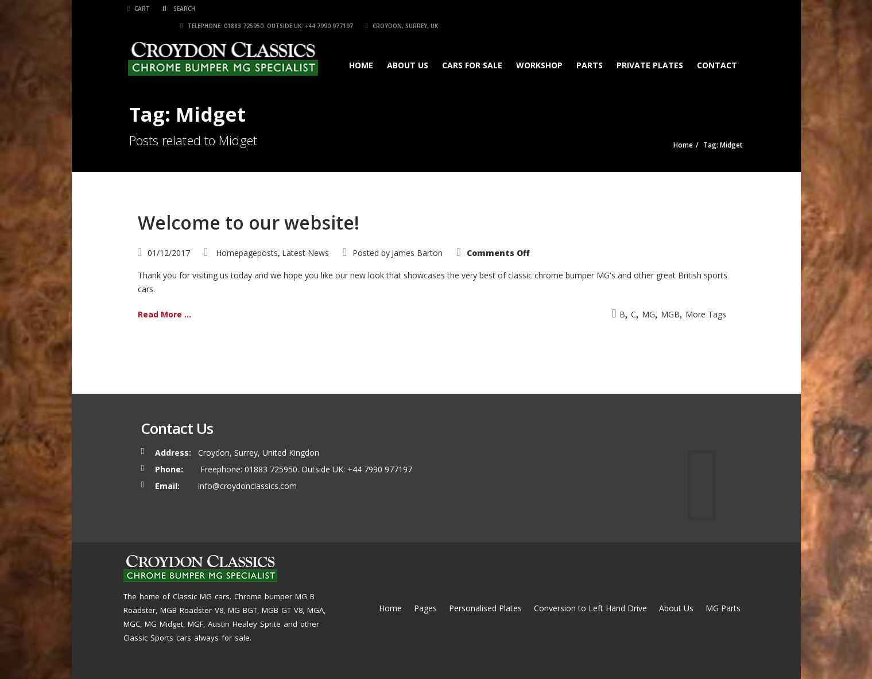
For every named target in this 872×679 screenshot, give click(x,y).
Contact (716, 47)
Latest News (305, 252)
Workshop (538, 47)
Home (360, 47)
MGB (670, 314)
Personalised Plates (485, 608)
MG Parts (723, 608)
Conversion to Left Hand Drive (590, 608)
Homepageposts (247, 252)
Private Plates (648, 47)
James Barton (417, 252)
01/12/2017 (169, 252)
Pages (425, 608)
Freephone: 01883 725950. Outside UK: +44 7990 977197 (305, 469)
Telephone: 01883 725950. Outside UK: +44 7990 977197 (572, 9)
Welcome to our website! (248, 222)
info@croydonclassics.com (247, 485)
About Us (406, 47)
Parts (588, 47)
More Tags (705, 314)
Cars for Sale (471, 47)
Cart (140, 9)
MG (648, 314)
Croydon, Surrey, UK (707, 9)
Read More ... (164, 314)
